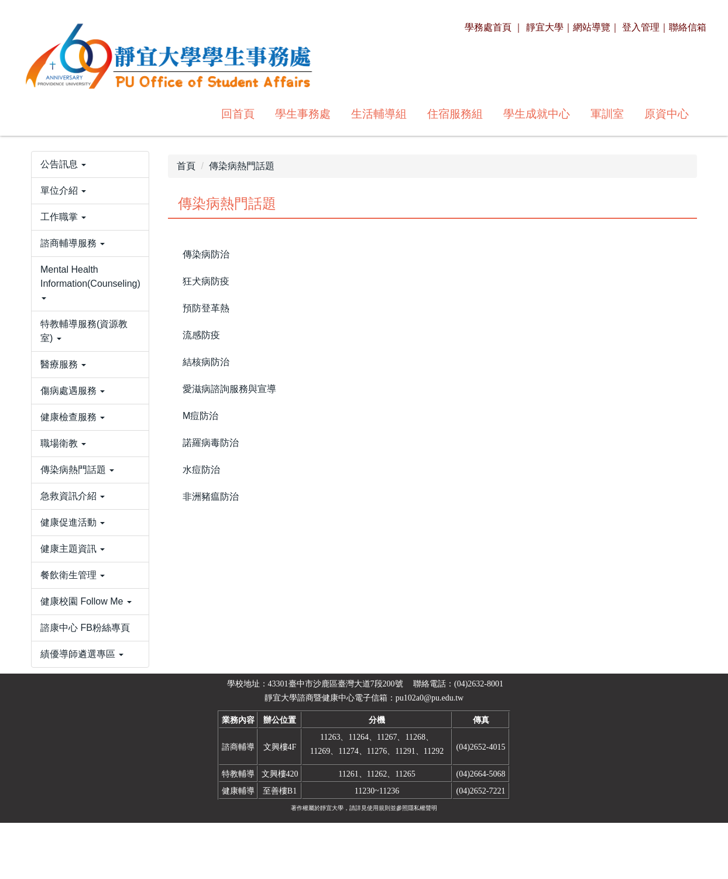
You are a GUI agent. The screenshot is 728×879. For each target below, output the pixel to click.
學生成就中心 (377, 114)
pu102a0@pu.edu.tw (429, 754)
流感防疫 (201, 335)
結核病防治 (206, 362)
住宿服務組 (295, 114)
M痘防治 (200, 416)
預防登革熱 (206, 308)
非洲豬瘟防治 (211, 497)
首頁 (186, 166)
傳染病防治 (206, 254)
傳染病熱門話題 (241, 166)
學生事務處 (143, 114)
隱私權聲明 (422, 864)
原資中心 (507, 114)
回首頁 (78, 114)
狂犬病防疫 (206, 281)
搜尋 (680, 113)
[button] (90, 191)
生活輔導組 (219, 114)
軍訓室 (447, 114)
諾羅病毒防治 (211, 443)
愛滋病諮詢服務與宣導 (229, 389)
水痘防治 (201, 470)
